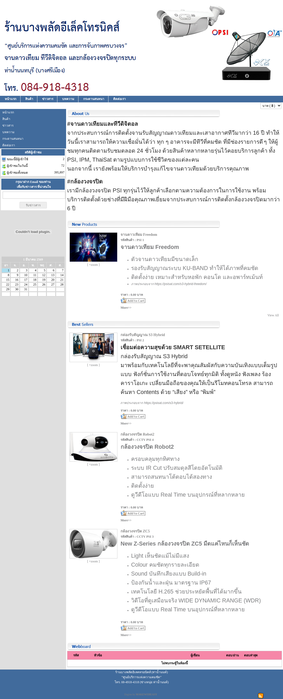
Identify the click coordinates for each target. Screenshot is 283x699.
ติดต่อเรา (119, 99)
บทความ (68, 99)
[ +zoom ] (93, 265)
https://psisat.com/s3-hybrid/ (163, 403)
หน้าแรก (10, 99)
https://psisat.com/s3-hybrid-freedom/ (180, 284)
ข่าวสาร (47, 99)
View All (273, 315)
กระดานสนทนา (93, 99)
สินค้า (29, 99)
